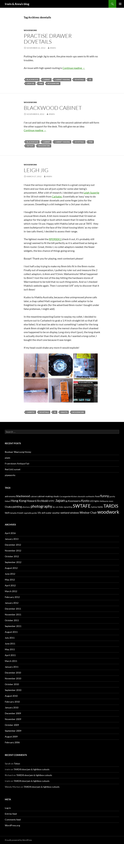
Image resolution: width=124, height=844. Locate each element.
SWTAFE (30, 146)
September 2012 (13, 562)
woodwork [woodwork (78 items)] (108, 512)
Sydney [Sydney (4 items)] (94, 507)
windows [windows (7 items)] (74, 512)
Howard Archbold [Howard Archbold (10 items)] (37, 500)
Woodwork (30, 30)
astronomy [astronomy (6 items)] (10, 496)
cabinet (46, 79)
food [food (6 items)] (97, 496)
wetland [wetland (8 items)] (64, 512)
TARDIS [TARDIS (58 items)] (110, 506)
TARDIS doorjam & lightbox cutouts (31, 769)
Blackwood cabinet (53, 107)
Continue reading (73, 67)
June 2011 (10, 643)
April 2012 (10, 585)
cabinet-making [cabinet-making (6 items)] (45, 496)
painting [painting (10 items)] (17, 506)
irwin (53, 48)
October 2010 (12, 684)
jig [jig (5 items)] (66, 501)
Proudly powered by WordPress (18, 840)
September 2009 (13, 730)
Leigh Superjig (91, 192)
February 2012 (12, 597)
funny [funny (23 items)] (104, 496)
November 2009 (13, 719)
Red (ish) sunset (12, 469)
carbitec (30, 412)
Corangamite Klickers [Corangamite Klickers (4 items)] (68, 496)
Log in (8, 808)
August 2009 (11, 736)
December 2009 (13, 713)
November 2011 (13, 614)
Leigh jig (30, 83)
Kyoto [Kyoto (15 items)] (85, 500)
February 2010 (12, 701)
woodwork (53, 83)
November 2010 (13, 678)
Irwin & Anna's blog (17, 4)
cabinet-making (62, 79)
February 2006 (12, 742)
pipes (7, 457)
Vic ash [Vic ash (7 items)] (41, 512)
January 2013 (11, 539)
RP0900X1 (55, 239)
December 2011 (13, 608)
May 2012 (10, 579)
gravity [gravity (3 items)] (112, 496)
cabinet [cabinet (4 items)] (33, 496)
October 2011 (12, 620)
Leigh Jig (36, 170)
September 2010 (13, 690)
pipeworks (10, 475)
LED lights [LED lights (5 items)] (94, 501)
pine (41, 83)
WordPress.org (12, 825)
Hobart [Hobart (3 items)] (7, 501)
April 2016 (10, 533)
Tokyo (17, 763)
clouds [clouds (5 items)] (56, 496)
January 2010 (11, 707)
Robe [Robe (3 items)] (61, 507)
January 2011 (11, 666)
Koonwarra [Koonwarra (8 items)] (74, 500)
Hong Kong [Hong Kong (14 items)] (18, 500)
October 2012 (12, 556)
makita (64, 412)
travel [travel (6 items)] (20, 512)
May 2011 (10, 649)
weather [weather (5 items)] (56, 513)
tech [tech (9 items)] (7, 512)
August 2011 (11, 632)
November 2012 (13, 550)
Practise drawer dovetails (48, 38)
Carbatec (57, 196)
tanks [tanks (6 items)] (100, 506)
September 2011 (13, 626)
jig (90, 79)
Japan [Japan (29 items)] (60, 500)
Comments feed (13, 819)
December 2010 (13, 672)
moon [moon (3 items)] (111, 501)
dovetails (79, 79)
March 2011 (11, 661)
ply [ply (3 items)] (54, 507)
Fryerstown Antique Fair (17, 463)
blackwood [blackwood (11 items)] (23, 496)
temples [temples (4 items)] (13, 513)
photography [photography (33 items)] (41, 506)
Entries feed (11, 813)
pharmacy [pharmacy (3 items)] (26, 507)
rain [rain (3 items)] (57, 507)
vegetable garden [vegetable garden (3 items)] (30, 513)
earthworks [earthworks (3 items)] (90, 496)
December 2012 (13, 544)
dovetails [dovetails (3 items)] (81, 496)
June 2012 (10, 573)
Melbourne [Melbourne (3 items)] (104, 501)
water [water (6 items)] (49, 512)
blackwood (32, 79)
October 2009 (12, 725)
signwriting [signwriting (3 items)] (68, 507)
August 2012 (11, 568)
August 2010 (11, 695)
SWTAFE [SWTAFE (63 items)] (82, 506)
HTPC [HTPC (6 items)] (52, 501)
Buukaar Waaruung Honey (18, 451)
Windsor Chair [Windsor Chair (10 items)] (88, 512)
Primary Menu (120, 4)
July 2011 (10, 637)
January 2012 (11, 602)
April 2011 (10, 655)
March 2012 (11, 591)
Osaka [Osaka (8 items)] (8, 506)
